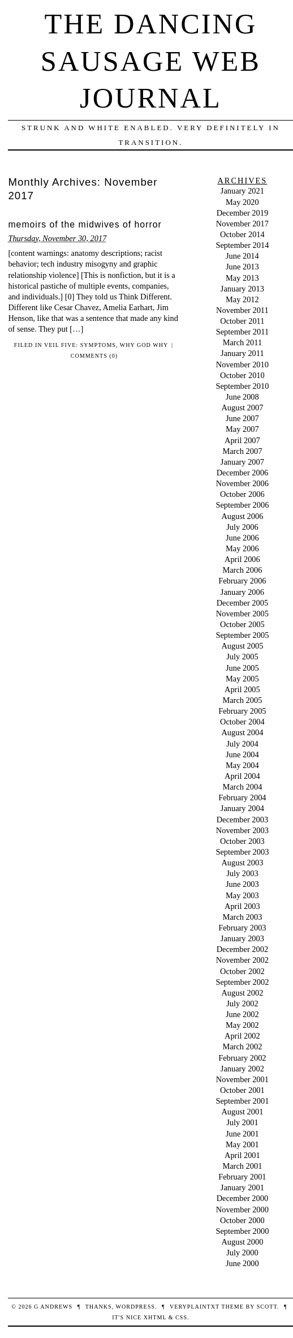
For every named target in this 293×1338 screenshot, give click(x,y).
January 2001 (242, 1187)
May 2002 (242, 1025)
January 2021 (242, 190)
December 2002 (243, 949)
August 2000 (242, 1241)
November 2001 (242, 1079)
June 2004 (242, 754)
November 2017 (242, 223)
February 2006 (242, 580)
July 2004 (242, 743)
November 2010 (242, 364)
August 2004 (242, 732)
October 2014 (242, 234)
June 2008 (242, 396)
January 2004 (242, 808)
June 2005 (242, 667)
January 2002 (242, 1068)
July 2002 (242, 1003)
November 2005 (242, 613)
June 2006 (242, 537)
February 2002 (242, 1057)
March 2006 (242, 569)
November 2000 (242, 1209)
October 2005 (242, 624)
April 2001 (242, 1155)
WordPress (134, 1306)
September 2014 (242, 245)
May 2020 (242, 202)
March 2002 (242, 1046)
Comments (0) (94, 356)
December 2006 (243, 472)
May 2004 (242, 765)
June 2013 (242, 266)
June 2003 (242, 884)
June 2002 (242, 1014)
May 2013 (242, 277)
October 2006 (242, 494)
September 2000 (242, 1231)
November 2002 (242, 959)
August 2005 (242, 645)
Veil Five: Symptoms (80, 345)
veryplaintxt (194, 1306)
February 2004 (242, 797)
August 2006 (242, 516)
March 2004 (242, 786)
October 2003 (242, 841)
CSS (181, 1317)
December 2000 (243, 1198)
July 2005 (242, 656)
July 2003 (242, 873)
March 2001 (242, 1165)
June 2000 (242, 1263)
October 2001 (242, 1090)
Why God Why (144, 345)
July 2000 (242, 1252)
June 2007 (242, 418)
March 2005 (242, 700)
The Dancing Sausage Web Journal (151, 61)
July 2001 (242, 1122)
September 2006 (242, 504)
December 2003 (243, 819)
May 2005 (242, 678)
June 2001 (242, 1133)
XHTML (155, 1317)
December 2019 (243, 212)
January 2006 (242, 592)
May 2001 (242, 1144)
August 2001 (242, 1111)
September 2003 (242, 851)
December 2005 (243, 602)
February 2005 (242, 710)
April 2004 (242, 775)
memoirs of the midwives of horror (84, 224)
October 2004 (242, 721)
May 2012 (242, 299)
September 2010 (242, 386)
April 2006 (242, 559)
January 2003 (242, 938)
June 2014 (242, 255)
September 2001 (242, 1100)
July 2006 (242, 526)
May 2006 (242, 548)
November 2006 (242, 483)
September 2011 (242, 331)
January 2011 (242, 353)
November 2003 (242, 830)
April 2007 (242, 440)
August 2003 (242, 862)
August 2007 (242, 407)
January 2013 (242, 288)
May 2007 (242, 429)
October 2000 (242, 1220)
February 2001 (242, 1176)
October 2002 (242, 971)
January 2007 (242, 461)
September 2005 (242, 635)
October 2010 (242, 375)
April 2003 (242, 906)
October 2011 (242, 320)
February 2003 (242, 927)
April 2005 (242, 689)
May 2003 (242, 895)
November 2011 (242, 310)
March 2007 (242, 451)
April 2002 (242, 1035)
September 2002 (242, 982)
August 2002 (242, 992)
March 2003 (242, 916)
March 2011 (242, 342)
